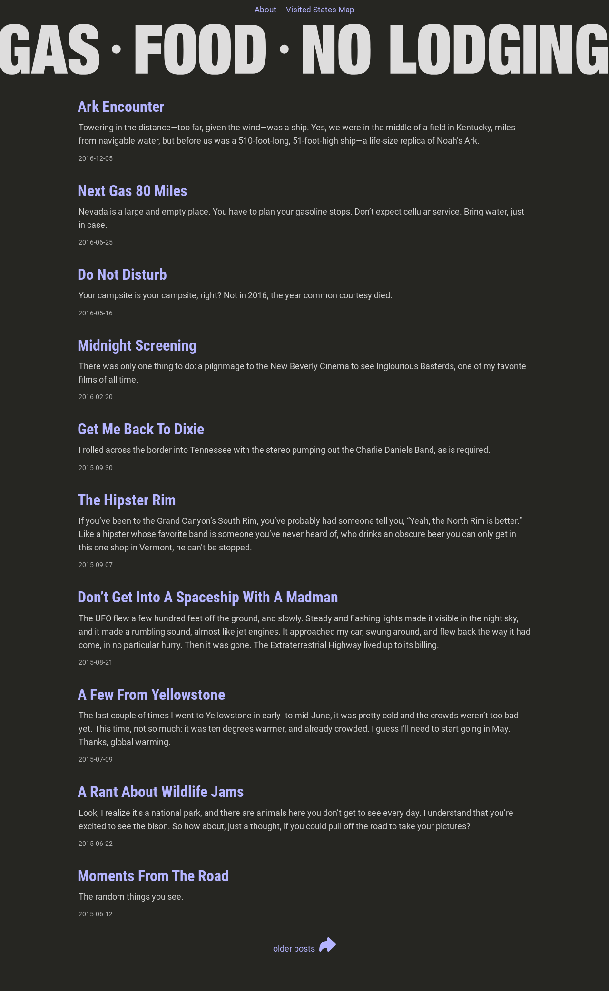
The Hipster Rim (127, 500)
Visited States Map (320, 9)
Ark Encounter (121, 107)
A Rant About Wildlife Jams (161, 792)
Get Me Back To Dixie (141, 429)
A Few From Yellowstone (151, 695)
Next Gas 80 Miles (132, 191)
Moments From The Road (153, 876)
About (265, 9)
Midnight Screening (137, 345)
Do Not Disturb (122, 274)
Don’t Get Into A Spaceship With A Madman (208, 597)
